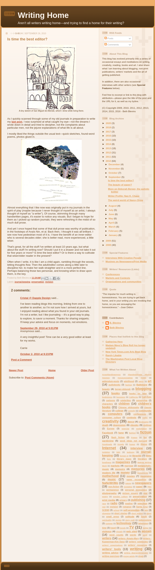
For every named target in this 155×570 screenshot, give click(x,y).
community (145, 410)
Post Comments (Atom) (39, 377)
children (124, 403)
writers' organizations (112, 545)
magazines (122, 462)
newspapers (143, 483)
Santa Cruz (142, 506)
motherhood (110, 476)
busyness (120, 397)
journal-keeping (22, 282)
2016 (109, 135)
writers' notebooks (138, 541)
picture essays (130, 493)
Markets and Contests (118, 278)
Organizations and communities (123, 281)
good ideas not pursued (133, 441)
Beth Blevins (117, 327)
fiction (145, 432)
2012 (109, 152)
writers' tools (111, 549)
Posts (108, 38)
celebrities (125, 400)
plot (145, 493)
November (115, 168)
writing (136, 549)
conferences (139, 414)
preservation (37, 282)
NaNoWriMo (110, 483)
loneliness (106, 462)
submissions (144, 520)
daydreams (144, 422)
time (104, 528)
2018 (109, 127)
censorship (141, 400)
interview (136, 448)
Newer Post (16, 370)
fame (121, 432)
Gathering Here (114, 341)
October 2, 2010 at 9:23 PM (36, 354)
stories (118, 520)
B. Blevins (115, 322)
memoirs (120, 469)
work (145, 535)
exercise (125, 429)
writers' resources (137, 545)
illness (143, 444)
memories (138, 469)
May (111, 218)
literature (142, 459)
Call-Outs (146, 397)
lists (109, 459)
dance (131, 421)
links (148, 455)
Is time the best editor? (121, 180)
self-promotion (131, 510)
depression (119, 425)
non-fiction (113, 486)
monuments (142, 473)
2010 (109, 161)
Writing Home (43, 15)
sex (146, 510)
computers (115, 413)
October (113, 172)
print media (108, 500)
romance (127, 506)
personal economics (136, 490)
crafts (145, 418)
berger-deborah (123, 389)
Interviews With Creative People (123, 257)
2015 (109, 139)
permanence (112, 490)
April (112, 222)
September (115, 177)
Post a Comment (21, 359)
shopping (106, 514)
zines (140, 556)
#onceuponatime (125, 378)
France (134, 438)
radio (113, 503)
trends (123, 528)
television (143, 523)
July (111, 210)
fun (145, 437)
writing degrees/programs (136, 553)
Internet (109, 448)
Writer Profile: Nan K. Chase (123, 196)
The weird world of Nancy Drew (125, 200)
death (105, 425)
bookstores (107, 397)
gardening (108, 440)
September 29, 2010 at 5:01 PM (39, 328)
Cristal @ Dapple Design (35, 297)
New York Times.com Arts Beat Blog (126, 351)
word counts (116, 535)
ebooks (134, 425)
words (133, 535)
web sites (131, 531)
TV (131, 527)
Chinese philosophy (128, 407)
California (133, 397)
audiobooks (114, 384)
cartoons (110, 400)
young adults (129, 556)
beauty (106, 389)
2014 (109, 144)
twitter (146, 528)
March (112, 226)
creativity (110, 421)
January (113, 235)
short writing (137, 514)
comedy (131, 411)
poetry (105, 497)
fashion (132, 433)
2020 (109, 123)
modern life (108, 472)
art (149, 381)
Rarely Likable (113, 355)
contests (131, 417)
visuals (119, 532)
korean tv (124, 456)
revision (49, 282)
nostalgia (128, 487)
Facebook (107, 432)
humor (132, 444)
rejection (142, 503)
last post (17, 121)
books (115, 393)
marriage (128, 465)
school (116, 510)
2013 (109, 148)
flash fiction (118, 437)
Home (52, 370)
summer (109, 524)
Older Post (87, 370)
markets (115, 465)
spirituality (107, 520)
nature (128, 483)
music (112, 479)
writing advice (110, 552)
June (112, 214)
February (114, 231)
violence (107, 531)
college (119, 410)
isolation (106, 452)
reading (129, 503)
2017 (109, 131)
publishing (138, 499)
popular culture (120, 497)
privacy (123, 500)
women (146, 531)
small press (112, 516)
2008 (109, 245)
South (144, 516)
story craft (130, 520)
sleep (149, 514)
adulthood (129, 381)
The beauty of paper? (120, 184)
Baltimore (141, 384)
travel (113, 528)
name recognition (136, 479)
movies (131, 476)
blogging (143, 388)
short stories (120, 513)
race (104, 504)
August (113, 205)
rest (104, 507)
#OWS (143, 378)
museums (145, 476)
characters (107, 404)
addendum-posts (110, 381)
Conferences (113, 274)
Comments (111, 44)
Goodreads (107, 444)
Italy (118, 452)
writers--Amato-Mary (128, 538)
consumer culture (111, 417)
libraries (136, 455)
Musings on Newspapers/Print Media (126, 261)
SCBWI (105, 510)
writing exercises (110, 556)
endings (147, 425)
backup (128, 385)
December (115, 164)
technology (123, 523)
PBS (149, 487)
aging (141, 381)
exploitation (141, 429)
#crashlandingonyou (111, 375)
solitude (129, 516)
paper (139, 486)
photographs (109, 493)
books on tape (138, 393)
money (125, 472)
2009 (109, 240)
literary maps (124, 459)
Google (120, 444)
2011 (109, 156)
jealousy (130, 452)
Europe (110, 428)
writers (106, 538)
